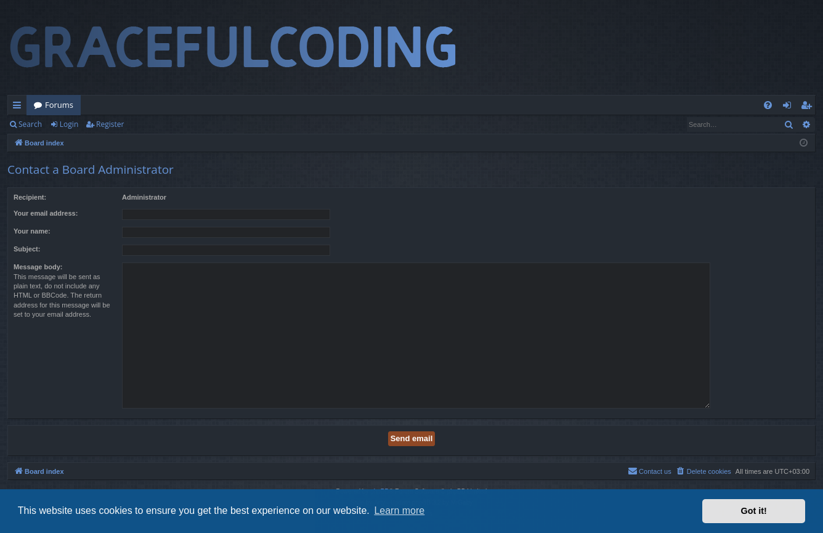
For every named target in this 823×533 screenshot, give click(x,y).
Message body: (38, 267)
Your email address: (46, 213)
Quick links (19, 107)
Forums (59, 104)
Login (69, 124)
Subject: (27, 249)
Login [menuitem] (789, 107)
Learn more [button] (399, 510)
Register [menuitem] (809, 107)
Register (110, 124)
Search (30, 124)
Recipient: (30, 197)
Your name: (32, 231)
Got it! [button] (754, 511)
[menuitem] (767, 105)
